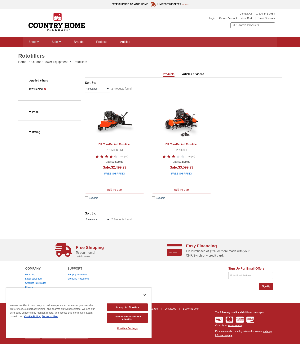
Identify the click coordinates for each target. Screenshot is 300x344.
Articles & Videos (193, 74)
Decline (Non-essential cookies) (127, 317)
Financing (30, 274)
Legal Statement (33, 278)
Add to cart (114, 189)
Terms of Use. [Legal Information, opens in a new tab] (50, 316)
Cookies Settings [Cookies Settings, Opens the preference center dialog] (127, 328)
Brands (81, 41)
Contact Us (246, 13)
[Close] (144, 295)
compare (93, 198)
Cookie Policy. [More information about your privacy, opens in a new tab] (32, 316)
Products (168, 74)
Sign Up (266, 286)
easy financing (235, 325)
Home (22, 62)
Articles (130, 41)
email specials (266, 18)
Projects (105, 41)
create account (228, 18)
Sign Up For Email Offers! (247, 268)
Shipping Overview (77, 274)
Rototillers (80, 62)
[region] (79, 313)
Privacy (29, 287)
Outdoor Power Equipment (49, 62)
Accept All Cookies (127, 307)
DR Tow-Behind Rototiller (115, 144)
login (212, 18)
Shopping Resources (78, 278)
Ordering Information (35, 283)
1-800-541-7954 (265, 13)
